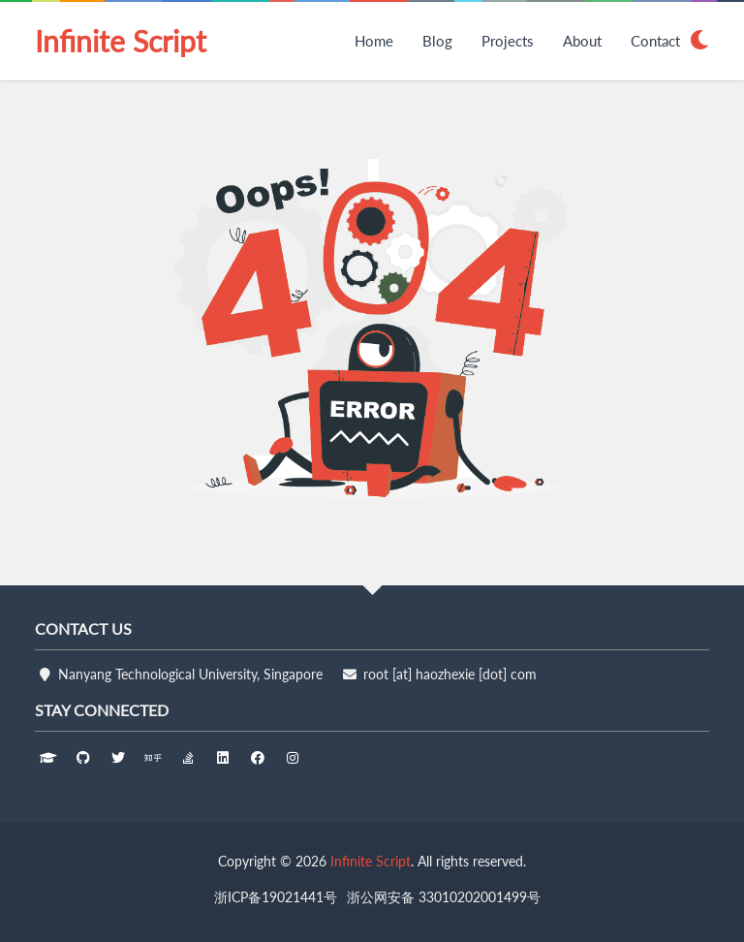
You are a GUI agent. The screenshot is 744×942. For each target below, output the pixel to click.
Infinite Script (120, 40)
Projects (507, 40)
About (582, 40)
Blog (437, 40)
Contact (655, 40)
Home (374, 40)
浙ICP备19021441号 (275, 897)
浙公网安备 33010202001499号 (444, 897)
